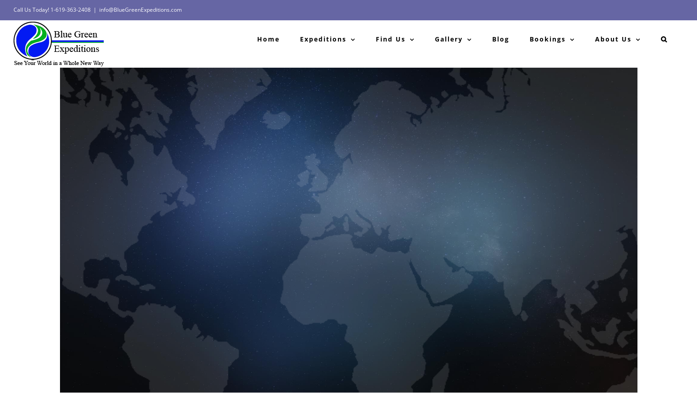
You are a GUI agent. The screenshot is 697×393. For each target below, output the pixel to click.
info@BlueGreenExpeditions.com (140, 10)
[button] (664, 39)
